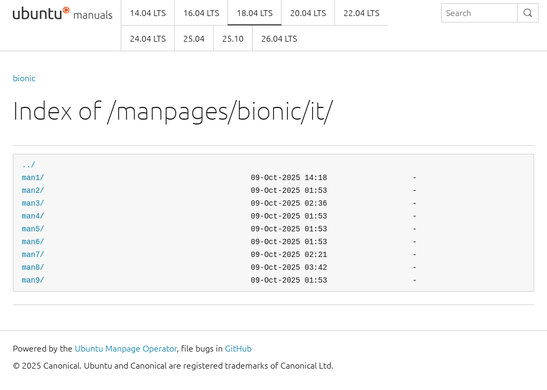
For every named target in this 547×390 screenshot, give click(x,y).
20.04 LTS (308, 13)
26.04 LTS (279, 38)
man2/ (33, 190)
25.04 (194, 38)
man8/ (33, 267)
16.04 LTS (201, 13)
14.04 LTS (148, 13)
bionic (24, 78)
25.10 (233, 38)
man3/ (33, 203)
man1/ (33, 178)
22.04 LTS (361, 13)
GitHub (238, 348)
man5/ (33, 229)
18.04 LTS (254, 13)
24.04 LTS (148, 38)
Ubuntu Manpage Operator (126, 348)
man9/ (33, 280)
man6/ (33, 242)
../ (28, 165)
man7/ (33, 254)
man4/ (33, 216)
